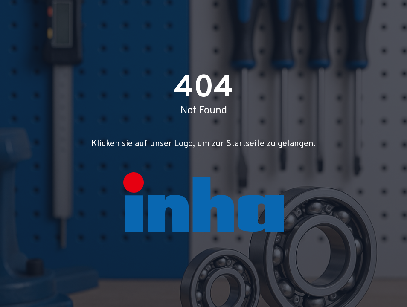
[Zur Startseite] (203, 202)
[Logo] (203, 202)
